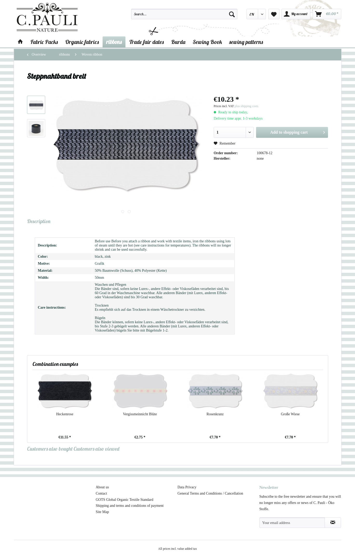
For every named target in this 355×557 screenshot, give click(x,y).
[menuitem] (184, 16)
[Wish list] (273, 14)
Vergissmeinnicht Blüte (140, 414)
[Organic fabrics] (82, 41)
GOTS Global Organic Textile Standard (124, 500)
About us (102, 487)
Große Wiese (290, 414)
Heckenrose (64, 414)
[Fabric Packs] (44, 41)
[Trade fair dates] (146, 41)
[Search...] (184, 14)
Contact (101, 493)
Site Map (102, 512)
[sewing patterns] (246, 41)
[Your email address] (292, 522)
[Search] (231, 14)
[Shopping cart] (327, 14)
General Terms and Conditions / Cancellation (210, 493)
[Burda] (178, 41)
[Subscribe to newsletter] (333, 522)
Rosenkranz (215, 414)
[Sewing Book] (207, 41)
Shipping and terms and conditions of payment (130, 506)
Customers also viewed (96, 448)
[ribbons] (114, 41)
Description (38, 221)
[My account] (296, 14)
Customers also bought (50, 448)
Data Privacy (187, 487)
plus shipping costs (246, 106)
